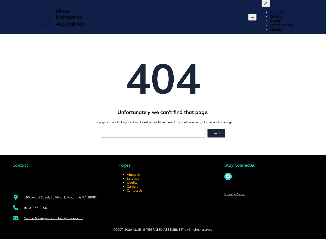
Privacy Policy (234, 194)
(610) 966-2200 (35, 208)
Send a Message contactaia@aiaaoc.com (53, 218)
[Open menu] (252, 17)
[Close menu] (266, 3)
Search (216, 133)
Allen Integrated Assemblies (70, 17)
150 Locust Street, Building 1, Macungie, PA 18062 (60, 197)
